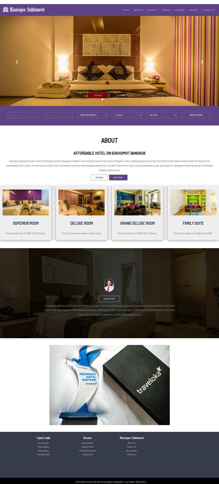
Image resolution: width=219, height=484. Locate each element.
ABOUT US (138, 10)
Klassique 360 (43, 454)
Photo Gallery (43, 446)
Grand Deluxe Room (87, 450)
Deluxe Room (87, 443)
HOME (126, 10)
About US (131, 443)
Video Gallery (43, 450)
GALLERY (193, 10)
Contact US (131, 446)
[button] (16, 61)
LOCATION (120, 95)
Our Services (43, 443)
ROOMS (152, 10)
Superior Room (87, 446)
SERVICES (166, 10)
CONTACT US (208, 10)
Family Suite (87, 454)
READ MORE (118, 177)
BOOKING (180, 10)
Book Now (131, 454)
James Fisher (109, 299)
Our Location (131, 450)
